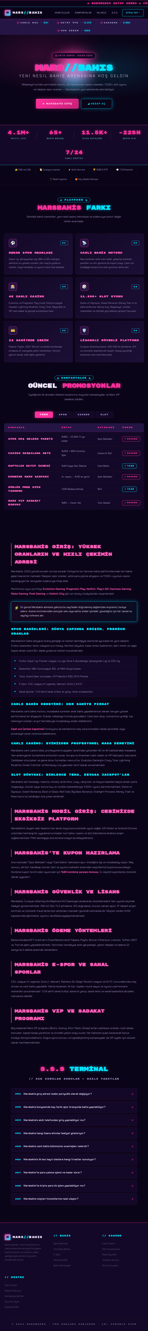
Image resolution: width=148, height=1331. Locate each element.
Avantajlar (62, 12)
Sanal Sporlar (60, 1259)
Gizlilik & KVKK (12, 1307)
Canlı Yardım (11, 1285)
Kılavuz (101, 12)
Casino (84, 414)
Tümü (44, 414)
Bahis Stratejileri (62, 1265)
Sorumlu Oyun (12, 1301)
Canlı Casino (108, 1243)
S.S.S (115, 12)
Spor (63, 414)
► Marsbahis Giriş (57, 103)
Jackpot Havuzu (110, 1259)
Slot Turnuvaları (110, 1265)
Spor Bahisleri (60, 1243)
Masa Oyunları (109, 1254)
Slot (104, 414)
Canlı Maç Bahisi (61, 1249)
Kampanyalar (83, 12)
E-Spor (57, 1254)
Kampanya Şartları (14, 1296)
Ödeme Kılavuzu (13, 1290)
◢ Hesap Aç (97, 103)
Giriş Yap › (133, 12)
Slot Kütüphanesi (111, 1249)
